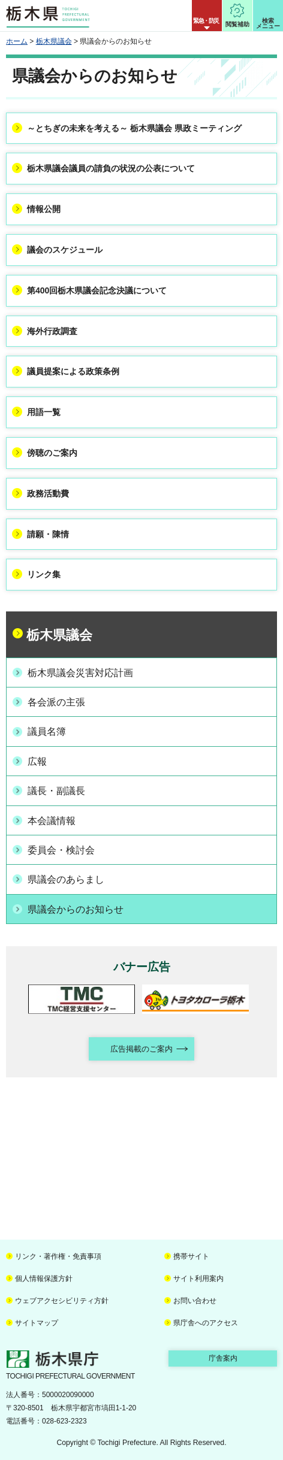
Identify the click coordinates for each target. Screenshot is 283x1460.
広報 (37, 761)
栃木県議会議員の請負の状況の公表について (111, 168)
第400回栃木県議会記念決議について (97, 290)
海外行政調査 (52, 331)
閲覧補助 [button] (237, 24)
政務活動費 (48, 493)
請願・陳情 (48, 534)
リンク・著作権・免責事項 (58, 1256)
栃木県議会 (54, 41)
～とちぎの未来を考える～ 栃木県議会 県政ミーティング (134, 128)
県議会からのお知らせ (76, 909)
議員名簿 (47, 731)
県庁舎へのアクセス (205, 1323)
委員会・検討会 (61, 850)
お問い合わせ (194, 1301)
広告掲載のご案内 (141, 1048)
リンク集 (44, 574)
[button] (207, 15)
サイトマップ (36, 1323)
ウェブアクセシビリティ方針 (62, 1301)
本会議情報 (52, 821)
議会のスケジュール (65, 250)
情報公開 (44, 209)
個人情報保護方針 (44, 1278)
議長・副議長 (56, 791)
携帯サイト (191, 1256)
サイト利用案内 (198, 1278)
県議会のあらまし (66, 879)
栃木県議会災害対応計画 (80, 673)
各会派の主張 (56, 702)
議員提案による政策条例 (73, 371)
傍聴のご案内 (52, 453)
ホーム (17, 41)
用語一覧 (44, 412)
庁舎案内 (223, 1358)
